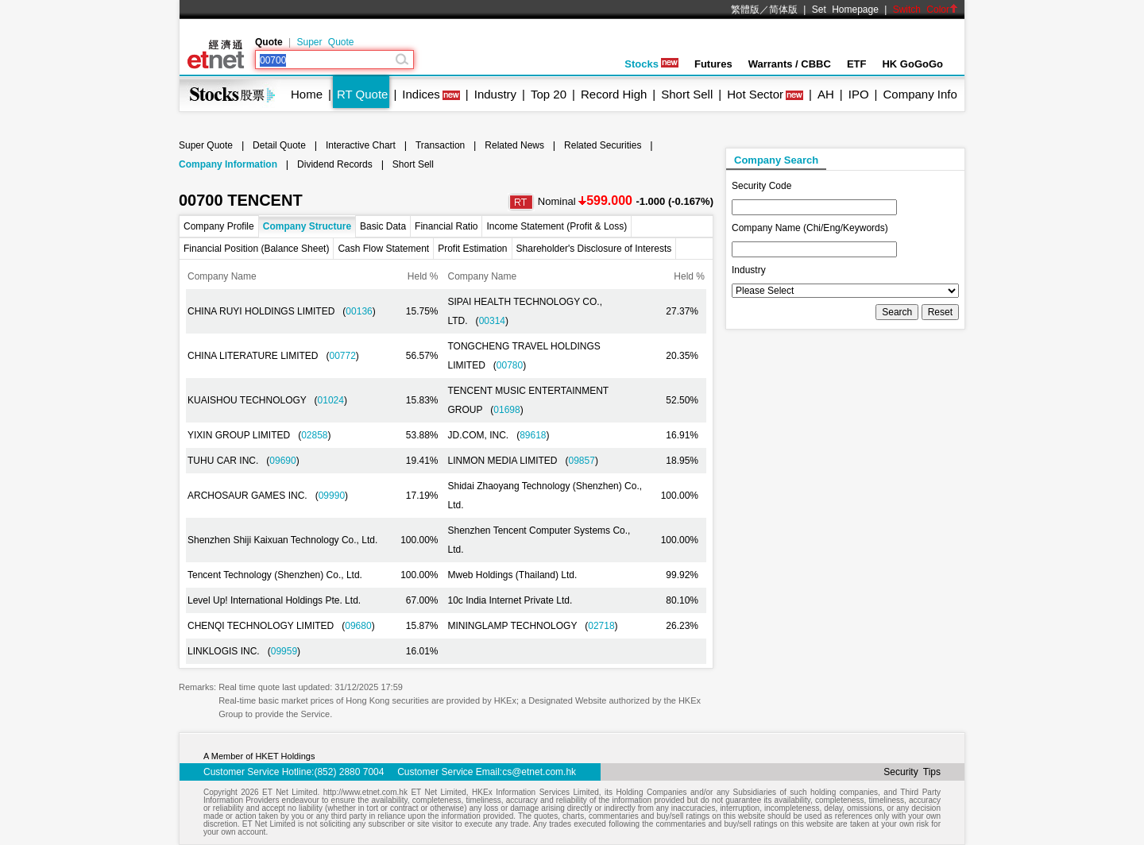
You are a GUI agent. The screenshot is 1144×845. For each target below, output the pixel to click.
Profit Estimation (472, 248)
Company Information (228, 164)
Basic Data (383, 226)
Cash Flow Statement (383, 248)
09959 (284, 651)
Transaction (440, 145)
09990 (332, 495)
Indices (421, 94)
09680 (358, 625)
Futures (713, 64)
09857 (582, 460)
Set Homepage (845, 9)
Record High (614, 94)
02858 (314, 435)
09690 (282, 460)
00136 (359, 311)
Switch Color (925, 9)
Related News (514, 145)
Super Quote (325, 42)
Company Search (776, 160)
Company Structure (307, 226)
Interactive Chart (361, 145)
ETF (857, 64)
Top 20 (548, 94)
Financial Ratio (446, 226)
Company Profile (219, 226)
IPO (858, 94)
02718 (601, 625)
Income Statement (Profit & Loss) (556, 226)
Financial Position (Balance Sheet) (256, 248)
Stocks (651, 64)
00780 (510, 365)
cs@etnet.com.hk (539, 771)
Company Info (920, 94)
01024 (331, 400)
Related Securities (602, 145)
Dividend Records (335, 164)
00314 (492, 320)
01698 (506, 409)
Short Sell (687, 94)
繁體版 (745, 9)
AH (825, 94)
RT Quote (362, 94)
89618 (533, 435)
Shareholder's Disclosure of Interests (594, 248)
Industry (495, 94)
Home (307, 94)
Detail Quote (279, 145)
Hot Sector (755, 94)
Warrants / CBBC (789, 64)
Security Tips (912, 771)
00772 (342, 355)
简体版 (783, 9)
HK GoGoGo (912, 64)
